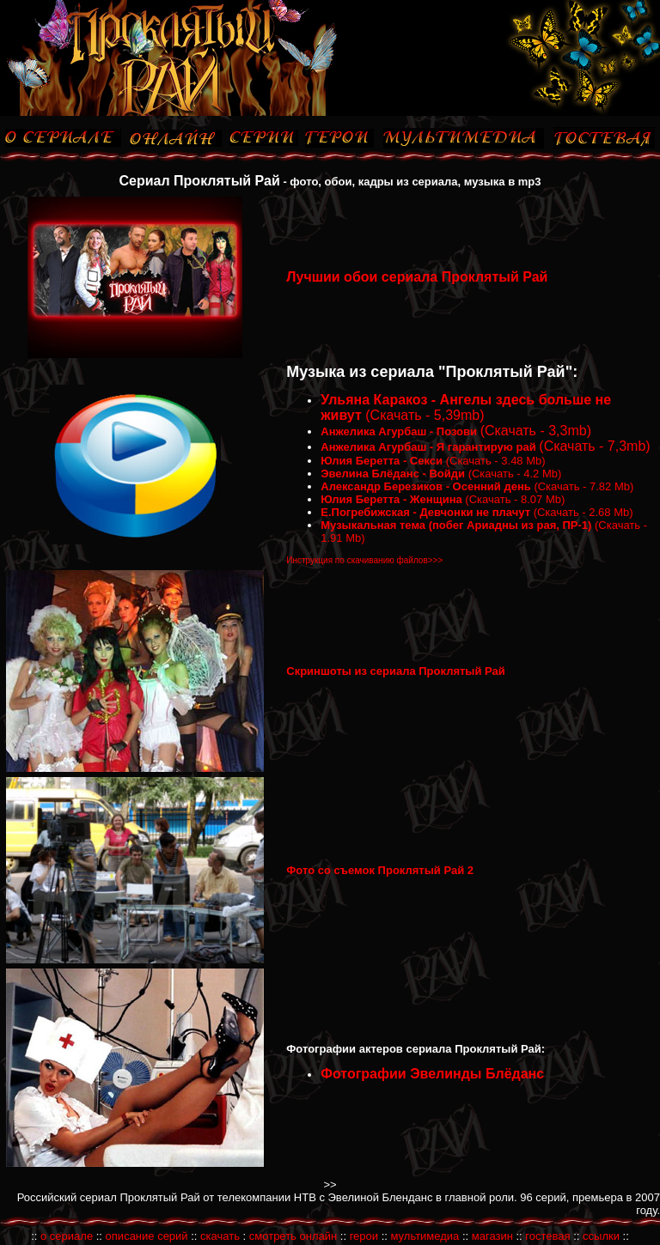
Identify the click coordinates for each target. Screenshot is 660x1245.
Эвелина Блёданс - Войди (393, 473)
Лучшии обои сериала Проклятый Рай (416, 277)
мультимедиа (425, 1236)
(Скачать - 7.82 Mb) (582, 486)
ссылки (601, 1236)
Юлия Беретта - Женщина (391, 499)
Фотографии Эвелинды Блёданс (432, 1073)
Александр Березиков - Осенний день (426, 486)
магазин (492, 1236)
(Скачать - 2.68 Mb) (581, 512)
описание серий (147, 1236)
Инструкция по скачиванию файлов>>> (364, 560)
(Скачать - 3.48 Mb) (494, 460)
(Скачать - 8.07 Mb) (513, 499)
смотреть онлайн (293, 1236)
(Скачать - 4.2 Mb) (515, 473)
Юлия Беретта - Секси (382, 460)
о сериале (66, 1236)
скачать (220, 1236)
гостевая (547, 1236)
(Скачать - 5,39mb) (423, 415)
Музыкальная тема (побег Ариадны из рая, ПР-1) (456, 525)
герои (364, 1236)
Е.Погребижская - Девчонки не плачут (425, 512)
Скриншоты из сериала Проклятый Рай (395, 671)
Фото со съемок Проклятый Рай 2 (380, 870)
